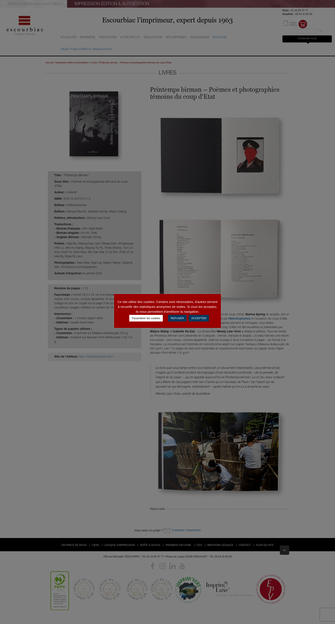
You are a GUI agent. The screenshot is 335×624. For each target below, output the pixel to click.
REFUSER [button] (177, 318)
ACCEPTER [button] (198, 318)
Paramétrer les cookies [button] (146, 318)
